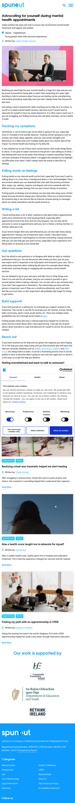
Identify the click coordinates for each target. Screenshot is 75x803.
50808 (37, 349)
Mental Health (45, 775)
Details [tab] (37, 377)
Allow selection (37, 430)
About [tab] (62, 377)
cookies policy (19, 402)
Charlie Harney (22, 472)
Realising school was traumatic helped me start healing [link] (34, 466)
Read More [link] (7, 487)
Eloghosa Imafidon (24, 628)
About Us (43, 779)
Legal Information (10, 784)
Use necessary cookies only (14, 430)
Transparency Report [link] (27, 750)
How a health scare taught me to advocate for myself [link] (33, 544)
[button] (70, 5)
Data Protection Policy (48, 784)
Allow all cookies (60, 430)
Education (6, 788)
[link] (16, 733)
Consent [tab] (13, 377)
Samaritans (46, 349)
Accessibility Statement (49, 788)
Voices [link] (19, 461)
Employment (7, 770)
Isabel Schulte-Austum (26, 41)
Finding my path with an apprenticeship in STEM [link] (30, 622)
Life (3, 775)
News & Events (8, 765)
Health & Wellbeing (47, 765)
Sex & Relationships (10, 779)
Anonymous (21, 550)
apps (45, 316)
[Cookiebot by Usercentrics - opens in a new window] (61, 370)
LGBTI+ (42, 770)
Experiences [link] (8, 461)
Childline (56, 349)
